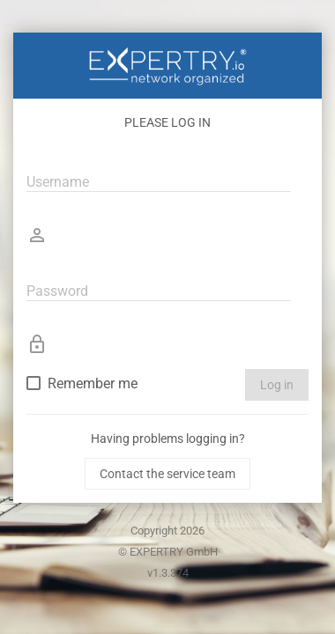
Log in (277, 385)
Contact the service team (167, 474)
